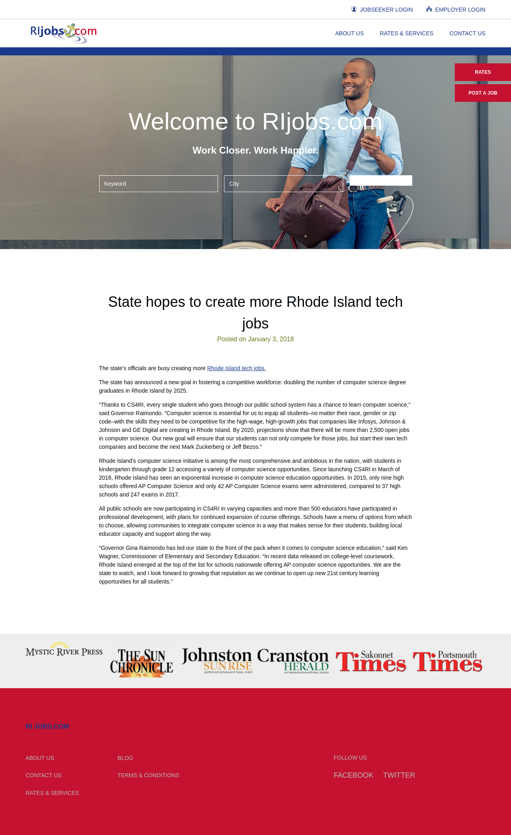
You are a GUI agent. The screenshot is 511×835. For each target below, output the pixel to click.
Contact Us (468, 33)
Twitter (399, 775)
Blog (125, 758)
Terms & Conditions (148, 775)
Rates (483, 72)
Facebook (353, 775)
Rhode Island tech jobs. (236, 368)
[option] (64, 649)
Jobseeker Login (382, 9)
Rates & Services (406, 33)
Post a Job (482, 93)
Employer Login (455, 9)
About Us (349, 33)
